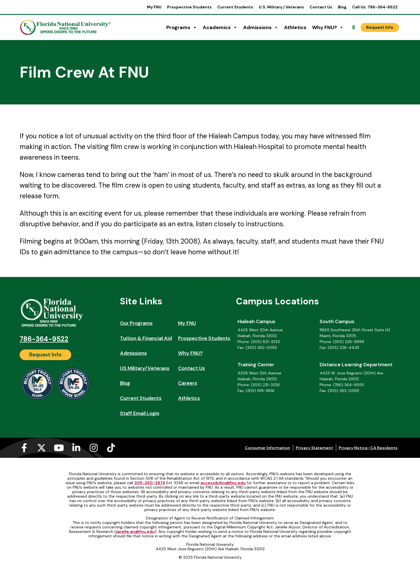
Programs (181, 27)
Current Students (235, 7)
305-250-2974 (149, 482)
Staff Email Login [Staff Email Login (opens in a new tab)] (139, 413)
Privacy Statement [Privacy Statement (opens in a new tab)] (314, 448)
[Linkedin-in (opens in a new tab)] (76, 447)
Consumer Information (267, 448)
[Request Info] (380, 27)
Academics (220, 27)
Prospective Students (189, 7)
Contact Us (321, 7)
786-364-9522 (44, 339)
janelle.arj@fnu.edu (135, 531)
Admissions (260, 27)
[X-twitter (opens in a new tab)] (41, 447)
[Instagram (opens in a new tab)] (93, 447)
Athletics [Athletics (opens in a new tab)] (295, 27)
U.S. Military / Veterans (281, 7)
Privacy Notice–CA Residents (368, 448)
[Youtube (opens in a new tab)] (58, 447)
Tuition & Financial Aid (146, 338)
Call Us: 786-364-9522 (375, 7)
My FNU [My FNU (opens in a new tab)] (154, 7)
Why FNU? (328, 27)
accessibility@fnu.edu (223, 482)
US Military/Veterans (144, 368)
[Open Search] (353, 27)
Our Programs (136, 323)
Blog (342, 7)
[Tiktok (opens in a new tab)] (111, 447)
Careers (187, 383)
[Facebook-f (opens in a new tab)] (24, 447)
